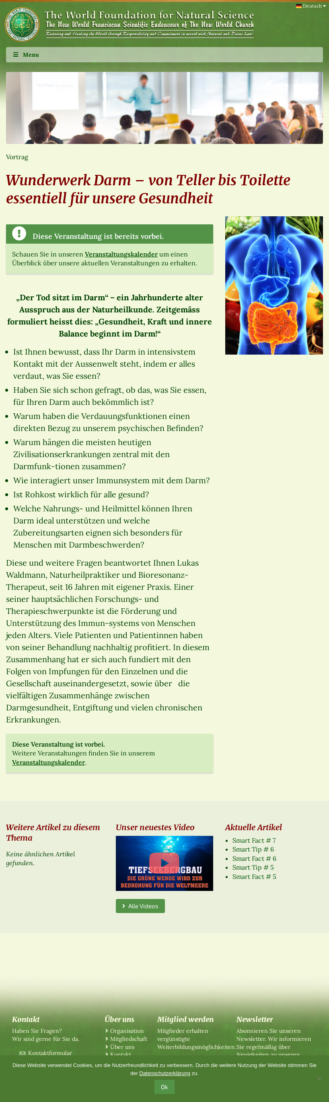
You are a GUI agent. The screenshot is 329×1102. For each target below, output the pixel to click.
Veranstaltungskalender (121, 254)
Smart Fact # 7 (254, 840)
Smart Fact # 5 (254, 876)
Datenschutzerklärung (164, 1073)
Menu (25, 54)
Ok (164, 1086)
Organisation (127, 1030)
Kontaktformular (50, 1053)
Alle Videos (140, 905)
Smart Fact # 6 (254, 858)
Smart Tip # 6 (253, 849)
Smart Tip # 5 (253, 867)
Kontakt (120, 1054)
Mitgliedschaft (128, 1038)
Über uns (122, 1047)
